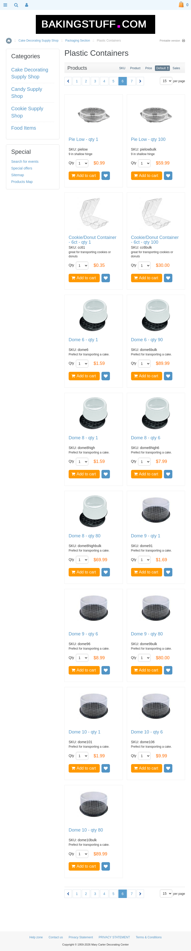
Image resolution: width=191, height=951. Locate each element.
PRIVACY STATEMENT (114, 937)
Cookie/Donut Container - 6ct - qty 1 (92, 240)
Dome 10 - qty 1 (84, 732)
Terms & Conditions (149, 937)
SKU (122, 68)
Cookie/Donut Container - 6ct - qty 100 (155, 240)
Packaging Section (77, 40)
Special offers (21, 168)
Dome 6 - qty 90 (147, 339)
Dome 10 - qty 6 (147, 732)
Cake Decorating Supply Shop (38, 40)
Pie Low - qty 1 (83, 139)
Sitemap (17, 175)
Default (161, 68)
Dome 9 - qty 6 (83, 634)
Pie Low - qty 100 (148, 139)
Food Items (23, 128)
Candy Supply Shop (26, 92)
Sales (176, 68)
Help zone (36, 937)
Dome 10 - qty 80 (86, 830)
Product (135, 68)
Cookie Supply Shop (27, 112)
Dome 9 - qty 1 (145, 536)
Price (148, 68)
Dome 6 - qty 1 (83, 339)
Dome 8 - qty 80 (84, 536)
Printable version (170, 40)
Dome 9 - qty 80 (147, 634)
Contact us (55, 937)
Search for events (25, 162)
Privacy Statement (81, 937)
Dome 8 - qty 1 (83, 438)
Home (9, 41)
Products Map (22, 182)
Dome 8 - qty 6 (145, 438)
